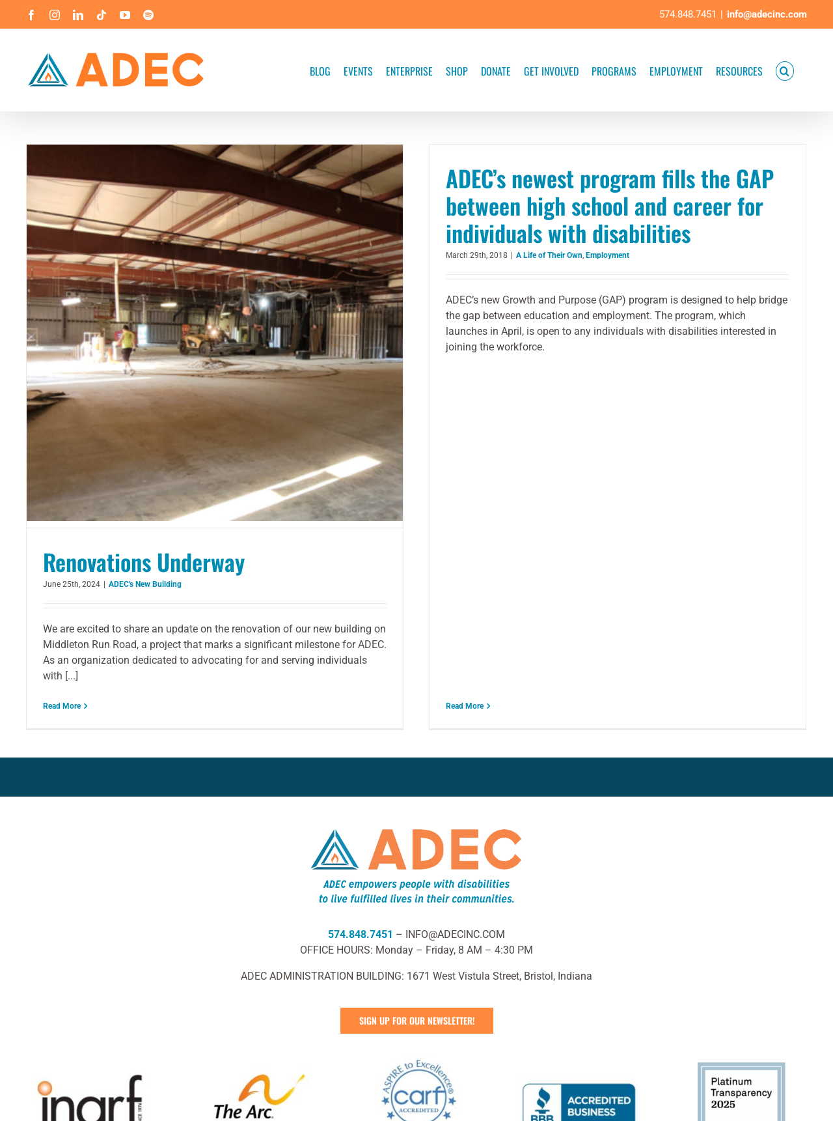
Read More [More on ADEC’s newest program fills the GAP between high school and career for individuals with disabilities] (450, 377)
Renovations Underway (144, 561)
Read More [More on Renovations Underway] (62, 706)
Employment (592, 255)
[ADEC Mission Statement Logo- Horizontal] (416, 807)
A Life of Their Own (534, 255)
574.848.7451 (360, 915)
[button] (785, 70)
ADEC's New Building (145, 584)
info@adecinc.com (767, 14)
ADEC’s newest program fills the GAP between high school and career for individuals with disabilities (595, 205)
